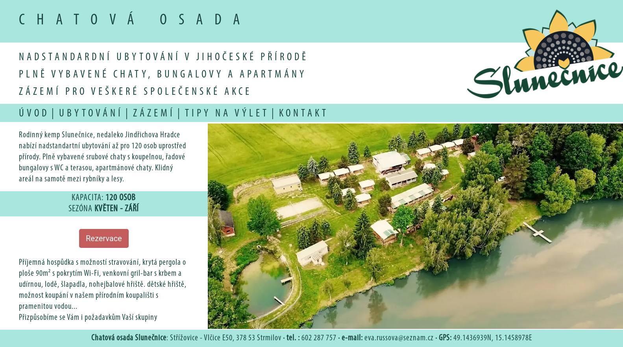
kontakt (304, 113)
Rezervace (104, 238)
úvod (34, 113)
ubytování (91, 113)
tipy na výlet (227, 113)
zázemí (154, 113)
